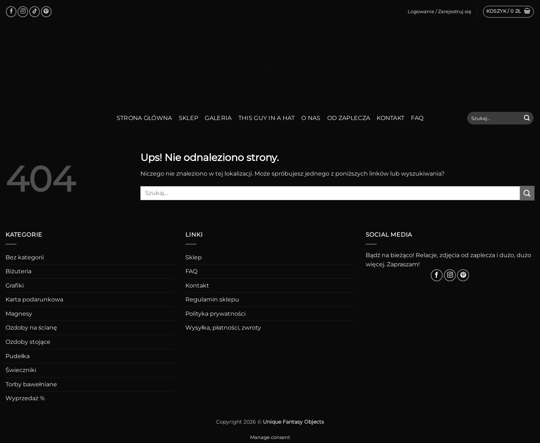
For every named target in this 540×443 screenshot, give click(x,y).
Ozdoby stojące (27, 341)
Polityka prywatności (215, 313)
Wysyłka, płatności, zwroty (223, 327)
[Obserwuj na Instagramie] (23, 11)
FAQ (417, 117)
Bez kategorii (24, 257)
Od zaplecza (348, 117)
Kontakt (390, 117)
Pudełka (17, 356)
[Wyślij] (527, 118)
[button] (508, 12)
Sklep (189, 117)
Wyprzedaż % (25, 398)
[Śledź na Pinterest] (46, 11)
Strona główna (144, 117)
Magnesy (18, 313)
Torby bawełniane (31, 384)
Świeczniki (20, 370)
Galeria (218, 117)
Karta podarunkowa (34, 299)
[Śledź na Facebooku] (11, 11)
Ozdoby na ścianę (31, 327)
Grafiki (14, 285)
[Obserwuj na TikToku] (34, 11)
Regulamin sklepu (212, 299)
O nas (311, 117)
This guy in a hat (266, 117)
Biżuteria (18, 271)
